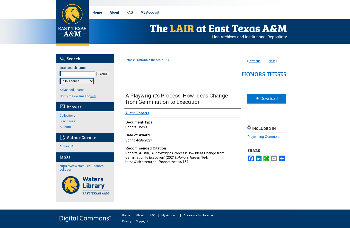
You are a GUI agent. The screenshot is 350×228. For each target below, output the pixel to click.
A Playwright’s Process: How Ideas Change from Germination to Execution (176, 99)
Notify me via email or (78, 96)
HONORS (142, 60)
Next (272, 61)
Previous (255, 61)
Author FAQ (68, 146)
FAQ (153, 215)
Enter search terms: (73, 68)
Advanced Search (72, 90)
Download (267, 98)
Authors (65, 127)
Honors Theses (264, 74)
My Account (169, 215)
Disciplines (67, 121)
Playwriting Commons (263, 137)
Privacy (127, 221)
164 (166, 60)
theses (156, 60)
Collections (67, 115)
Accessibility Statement (200, 215)
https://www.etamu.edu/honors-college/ (82, 167)
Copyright (142, 221)
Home (128, 60)
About (140, 215)
